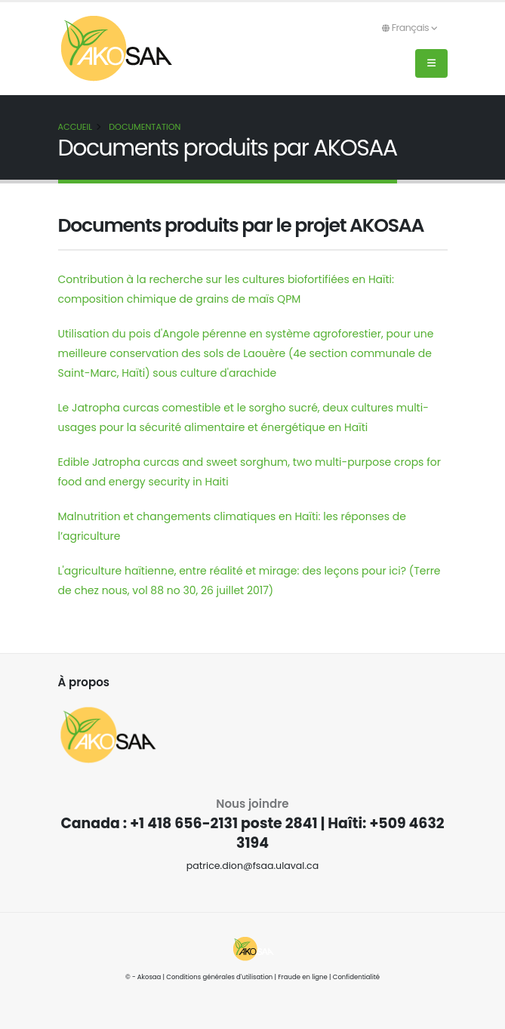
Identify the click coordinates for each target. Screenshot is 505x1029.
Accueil (75, 127)
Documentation (144, 127)
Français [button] (409, 27)
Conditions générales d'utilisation (219, 976)
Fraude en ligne (303, 976)
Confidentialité (356, 976)
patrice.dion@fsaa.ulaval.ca (252, 865)
